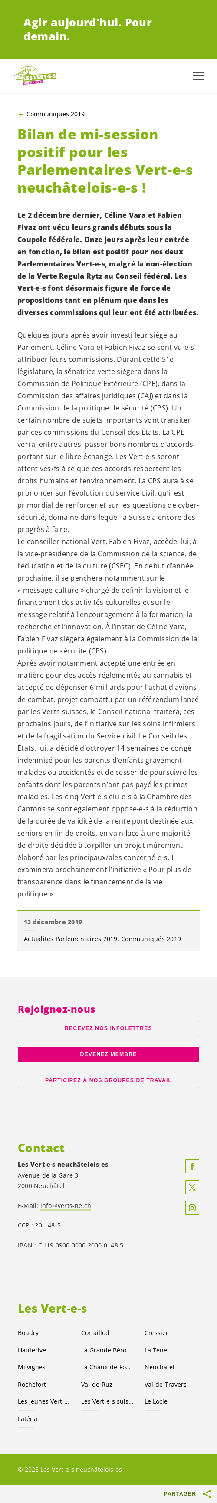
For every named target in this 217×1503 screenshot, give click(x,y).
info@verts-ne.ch (66, 1205)
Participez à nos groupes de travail (108, 1080)
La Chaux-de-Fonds (107, 1367)
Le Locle (156, 1401)
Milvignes (32, 1367)
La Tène (156, 1350)
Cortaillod (95, 1333)
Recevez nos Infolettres (108, 1028)
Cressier (156, 1333)
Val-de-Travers (166, 1384)
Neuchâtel (159, 1367)
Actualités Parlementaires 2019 (71, 939)
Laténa (27, 1418)
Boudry (28, 1333)
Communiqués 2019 (55, 114)
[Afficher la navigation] (198, 76)
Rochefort (32, 1384)
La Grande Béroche (107, 1350)
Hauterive (32, 1350)
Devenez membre (108, 1054)
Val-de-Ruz (96, 1384)
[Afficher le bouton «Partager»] (207, 1494)
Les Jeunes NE (44, 1401)
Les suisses (107, 1401)
